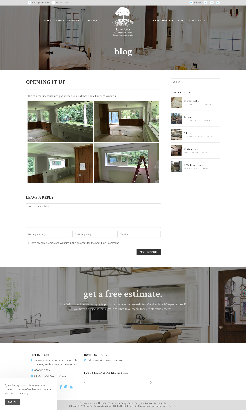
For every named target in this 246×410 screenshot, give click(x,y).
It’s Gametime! (191, 149)
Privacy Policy (134, 403)
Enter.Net (173, 406)
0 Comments (206, 104)
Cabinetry (189, 133)
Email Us (198, 2)
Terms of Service (152, 403)
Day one (188, 116)
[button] (84, 382)
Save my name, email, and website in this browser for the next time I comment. (75, 242)
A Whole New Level (193, 165)
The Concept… (191, 100)
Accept (12, 401)
